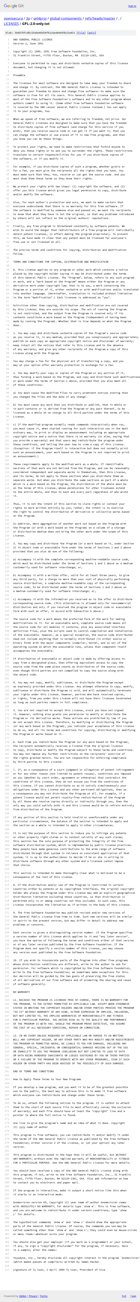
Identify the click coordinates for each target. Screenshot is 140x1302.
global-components (66, 18)
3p (28, 18)
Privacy (33, 1296)
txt (124, 1296)
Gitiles (22, 1296)
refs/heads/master (100, 18)
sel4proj (40, 18)
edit (92, 32)
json (133, 1296)
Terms (44, 1296)
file (81, 32)
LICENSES (11, 23)
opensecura (13, 18)
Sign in (132, 6)
